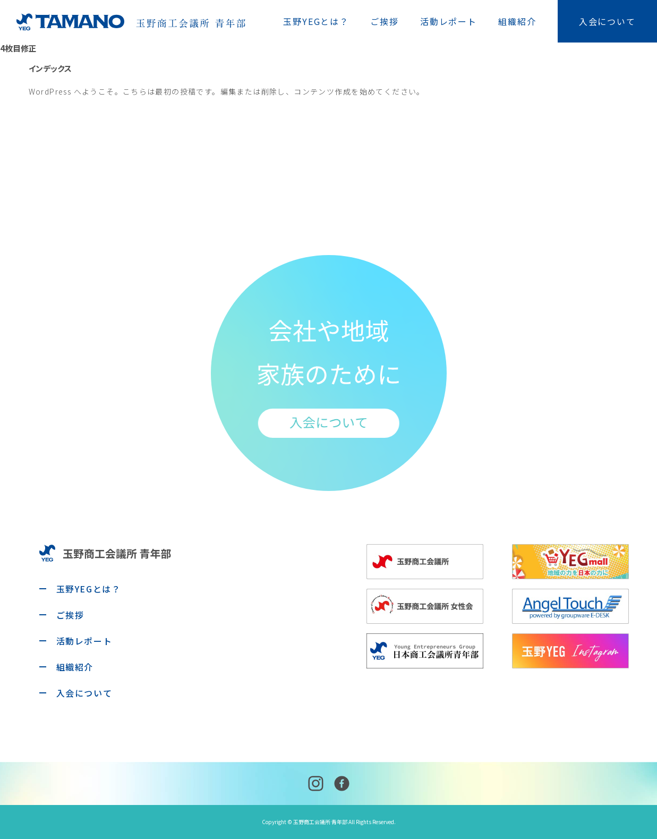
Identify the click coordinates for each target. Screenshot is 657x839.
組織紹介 (517, 21)
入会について (607, 21)
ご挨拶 (384, 21)
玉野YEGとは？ (316, 21)
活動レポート (448, 21)
